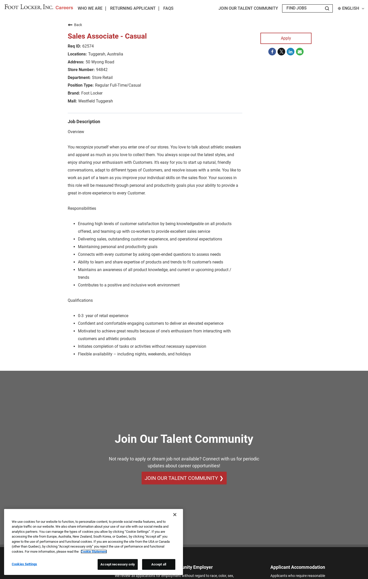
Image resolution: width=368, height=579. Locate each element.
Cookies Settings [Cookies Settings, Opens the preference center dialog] (24, 564)
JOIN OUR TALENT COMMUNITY (248, 8)
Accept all (158, 564)
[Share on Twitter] (281, 51)
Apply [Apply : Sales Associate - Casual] (286, 38)
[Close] (174, 514)
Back (75, 25)
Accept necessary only (117, 564)
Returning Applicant (133, 8)
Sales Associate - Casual (107, 36)
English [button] (351, 8)
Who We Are (90, 8)
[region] (93, 542)
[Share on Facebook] (272, 51)
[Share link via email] (299, 51)
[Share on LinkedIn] (290, 51)
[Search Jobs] (327, 8)
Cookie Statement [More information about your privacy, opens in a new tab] (94, 551)
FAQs (168, 8)
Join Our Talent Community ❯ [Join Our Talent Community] (184, 478)
